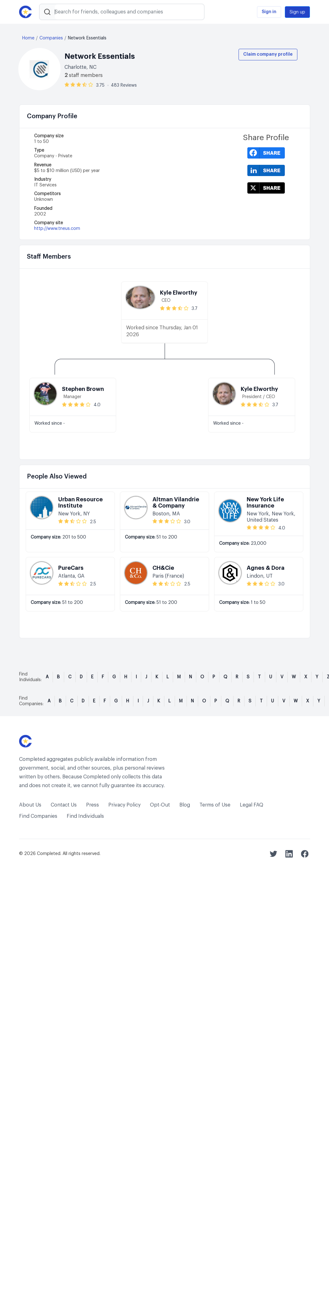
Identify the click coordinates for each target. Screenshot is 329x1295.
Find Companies (38, 816)
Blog (184, 804)
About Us (30, 804)
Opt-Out (160, 804)
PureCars (71, 568)
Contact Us (64, 804)
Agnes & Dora (266, 568)
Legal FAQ (251, 804)
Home (28, 38)
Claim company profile (268, 54)
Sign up (297, 12)
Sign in (269, 12)
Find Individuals (85, 816)
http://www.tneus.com (57, 228)
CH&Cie (163, 568)
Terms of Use (214, 804)
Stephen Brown (83, 389)
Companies (51, 38)
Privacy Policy (124, 804)
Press (92, 804)
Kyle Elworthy (178, 293)
